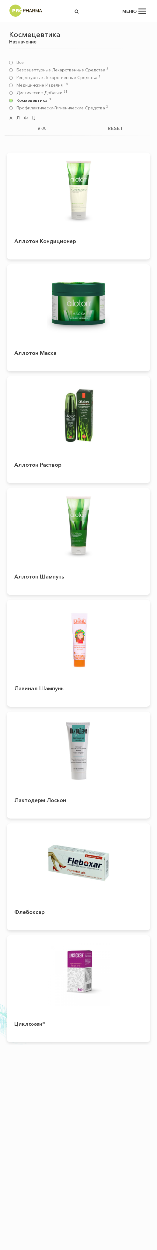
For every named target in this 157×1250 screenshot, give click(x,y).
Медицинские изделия (42, 85)
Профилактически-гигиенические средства (62, 108)
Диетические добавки (41, 92)
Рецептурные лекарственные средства (58, 77)
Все (20, 62)
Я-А (41, 128)
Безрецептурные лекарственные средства (62, 70)
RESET (115, 128)
